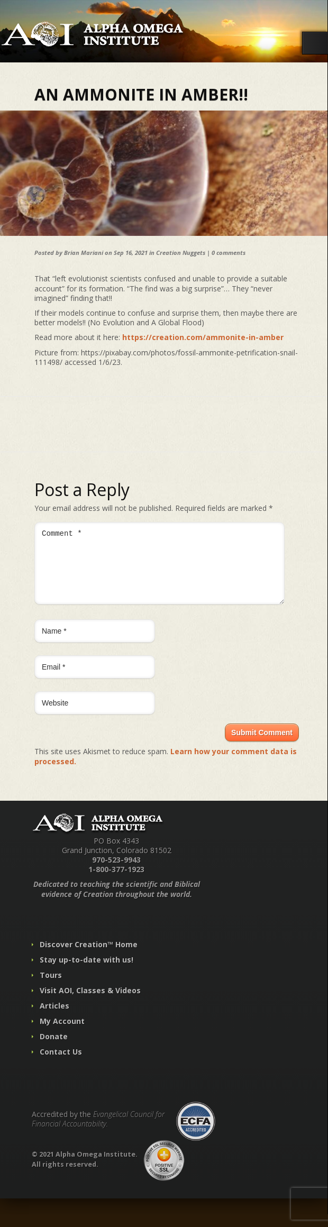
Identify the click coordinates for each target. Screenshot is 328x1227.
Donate (54, 1049)
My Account (62, 1034)
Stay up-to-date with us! (86, 972)
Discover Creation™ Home (89, 957)
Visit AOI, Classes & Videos (90, 1003)
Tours (51, 988)
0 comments (228, 253)
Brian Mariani (83, 253)
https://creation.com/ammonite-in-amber (203, 337)
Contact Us (61, 1064)
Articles (54, 1018)
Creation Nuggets (180, 253)
